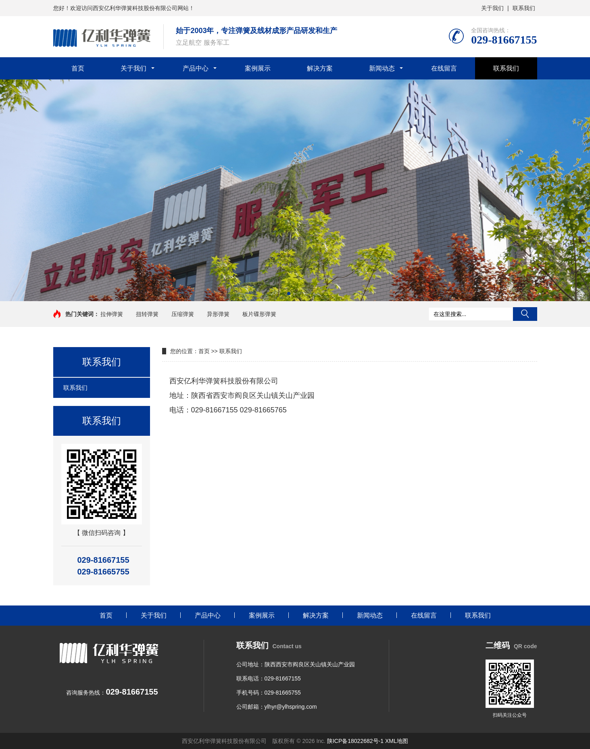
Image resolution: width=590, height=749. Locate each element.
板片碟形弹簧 (259, 314)
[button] (288, 293)
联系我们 (524, 8)
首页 (77, 68)
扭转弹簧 (147, 314)
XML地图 (396, 741)
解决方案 (320, 68)
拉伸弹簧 (111, 314)
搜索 (525, 314)
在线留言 (444, 68)
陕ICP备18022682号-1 (355, 741)
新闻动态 (382, 68)
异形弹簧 (218, 314)
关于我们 (492, 8)
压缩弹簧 (182, 314)
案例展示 (258, 68)
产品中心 (195, 68)
